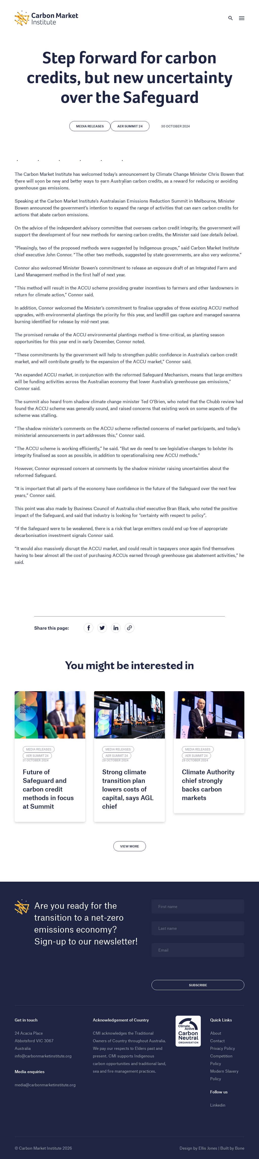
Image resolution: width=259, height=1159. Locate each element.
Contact (217, 1040)
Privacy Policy (222, 1048)
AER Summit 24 (130, 126)
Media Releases (90, 126)
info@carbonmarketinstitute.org (43, 1055)
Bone (239, 1148)
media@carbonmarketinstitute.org (45, 1084)
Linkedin (217, 1105)
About (215, 1033)
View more (129, 846)
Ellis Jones (208, 1148)
